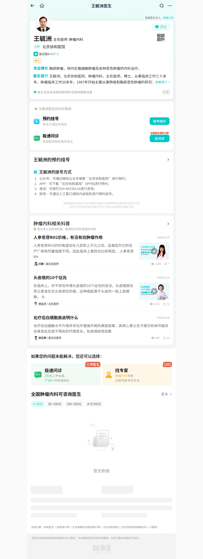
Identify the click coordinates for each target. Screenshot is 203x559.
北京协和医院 (110, 527)
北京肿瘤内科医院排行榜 (86, 527)
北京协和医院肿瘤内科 (134, 527)
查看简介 (161, 82)
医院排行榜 (63, 527)
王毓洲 (153, 527)
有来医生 (49, 527)
